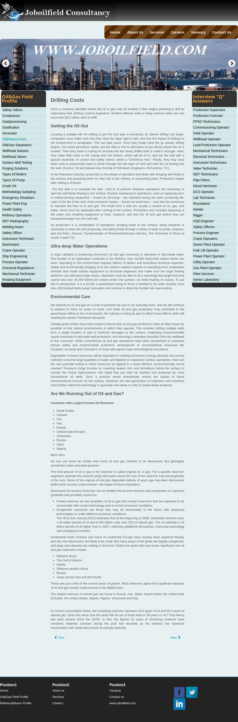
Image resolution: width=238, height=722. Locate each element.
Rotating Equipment (16, 279)
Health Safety (12, 209)
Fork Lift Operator (206, 250)
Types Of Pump (13, 180)
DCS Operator (203, 192)
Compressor (11, 116)
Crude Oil (9, 186)
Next (232, 63)
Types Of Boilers (14, 174)
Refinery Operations (17, 215)
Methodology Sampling (19, 192)
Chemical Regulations (18, 268)
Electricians (10, 244)
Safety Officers (204, 227)
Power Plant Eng (14, 203)
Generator (9, 133)
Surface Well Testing (17, 162)
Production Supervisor (209, 110)
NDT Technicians (205, 174)
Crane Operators (205, 239)
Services (157, 32)
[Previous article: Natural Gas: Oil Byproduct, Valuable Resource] (59, 637)
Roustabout (201, 203)
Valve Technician (205, 168)
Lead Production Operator (212, 145)
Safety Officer (12, 233)
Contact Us (221, 32)
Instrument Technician (18, 239)
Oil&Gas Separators (17, 145)
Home (115, 32)
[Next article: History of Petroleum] (175, 637)
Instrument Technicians (210, 162)
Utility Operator (204, 262)
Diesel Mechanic (205, 186)
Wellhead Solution (15, 151)
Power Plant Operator (209, 256)
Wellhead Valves (14, 157)
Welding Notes (13, 227)
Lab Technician (204, 198)
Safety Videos (12, 110)
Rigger (198, 215)
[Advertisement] (119, 664)
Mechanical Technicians (210, 151)
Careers (177, 32)
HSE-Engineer (203, 221)
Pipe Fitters (201, 180)
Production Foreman (208, 116)
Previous (5, 63)
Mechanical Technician (18, 274)
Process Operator (15, 262)
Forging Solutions (15, 168)
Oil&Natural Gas (14, 139)
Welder (198, 209)
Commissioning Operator (211, 127)
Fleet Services (203, 274)
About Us (135, 32)
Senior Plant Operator (209, 244)
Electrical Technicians (208, 157)
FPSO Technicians (206, 121)
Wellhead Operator (206, 139)
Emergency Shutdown (18, 198)
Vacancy (198, 32)
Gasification (10, 127)
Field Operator (203, 133)
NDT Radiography (15, 221)
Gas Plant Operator (207, 268)
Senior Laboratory (206, 279)
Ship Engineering (14, 256)
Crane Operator (13, 250)
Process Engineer (206, 233)
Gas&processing (14, 121)
